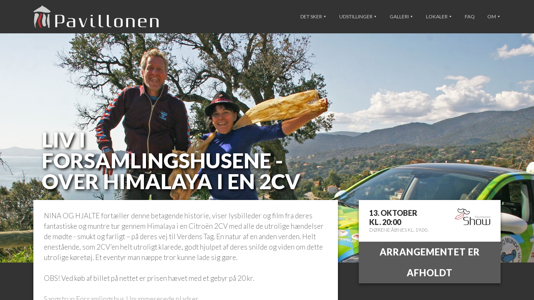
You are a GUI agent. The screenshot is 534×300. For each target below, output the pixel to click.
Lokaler (438, 16)
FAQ (470, 16)
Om (493, 16)
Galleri (401, 16)
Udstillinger (357, 16)
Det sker (313, 16)
